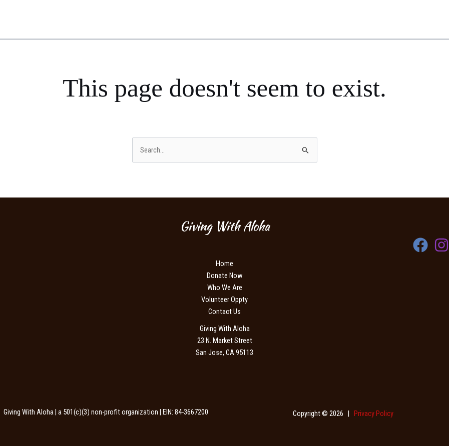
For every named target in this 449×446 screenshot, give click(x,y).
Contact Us (224, 311)
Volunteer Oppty (224, 299)
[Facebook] (420, 245)
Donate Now (224, 275)
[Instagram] (441, 245)
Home (224, 263)
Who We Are (224, 287)
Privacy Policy (373, 413)
